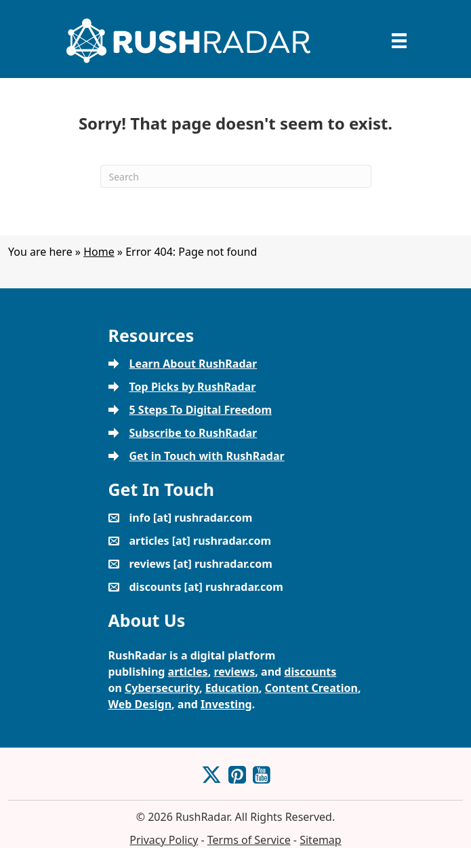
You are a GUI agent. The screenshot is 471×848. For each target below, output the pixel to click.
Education (232, 687)
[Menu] (399, 40)
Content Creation (311, 687)
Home (99, 251)
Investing (226, 704)
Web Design (140, 704)
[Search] (235, 176)
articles (188, 671)
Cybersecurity (162, 687)
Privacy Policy (163, 839)
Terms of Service (249, 839)
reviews (234, 671)
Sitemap (321, 839)
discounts (310, 671)
